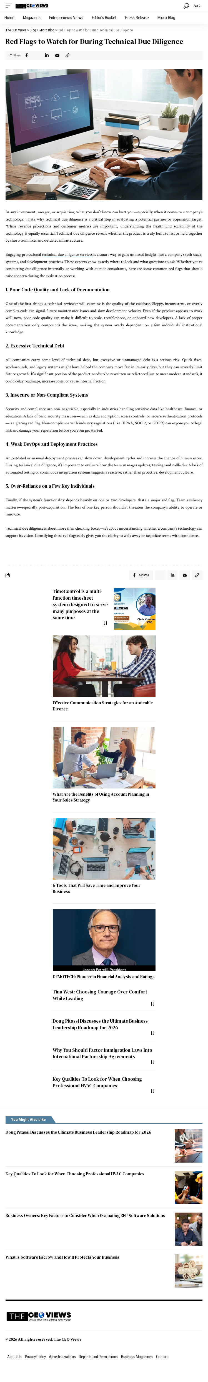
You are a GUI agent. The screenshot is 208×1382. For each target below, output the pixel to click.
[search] (186, 6)
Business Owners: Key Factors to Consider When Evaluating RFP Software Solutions (85, 1215)
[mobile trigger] (10, 6)
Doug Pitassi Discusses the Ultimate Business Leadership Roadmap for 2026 (100, 1024)
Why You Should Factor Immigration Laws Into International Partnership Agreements (102, 1053)
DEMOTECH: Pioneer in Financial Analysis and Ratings (104, 977)
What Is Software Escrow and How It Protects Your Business (62, 1257)
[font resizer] (196, 5)
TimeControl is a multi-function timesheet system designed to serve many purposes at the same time (80, 604)
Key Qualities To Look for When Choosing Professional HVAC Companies (97, 1082)
